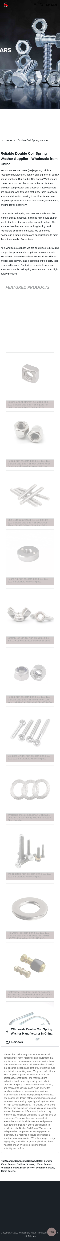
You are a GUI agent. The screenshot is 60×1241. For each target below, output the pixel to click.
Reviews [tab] (14, 1042)
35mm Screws (8, 1164)
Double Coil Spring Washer (33, 140)
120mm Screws (43, 1164)
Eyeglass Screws (45, 1167)
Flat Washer (7, 1161)
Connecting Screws (24, 1161)
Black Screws (27, 1167)
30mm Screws (8, 1171)
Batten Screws (44, 1161)
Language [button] (51, 5)
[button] (35, 5)
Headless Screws (10, 1167)
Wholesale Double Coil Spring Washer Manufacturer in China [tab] (29, 1031)
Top (51, 1231)
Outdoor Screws (25, 1164)
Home (8, 140)
